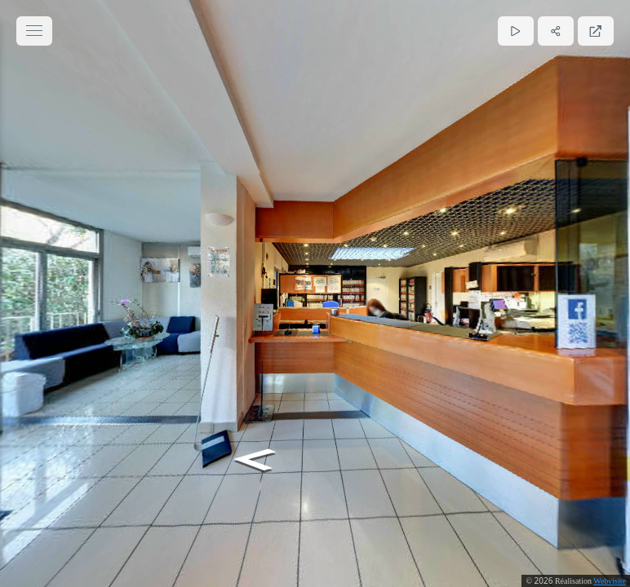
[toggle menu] (34, 31)
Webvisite (609, 580)
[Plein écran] (596, 31)
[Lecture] (516, 31)
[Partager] (556, 31)
